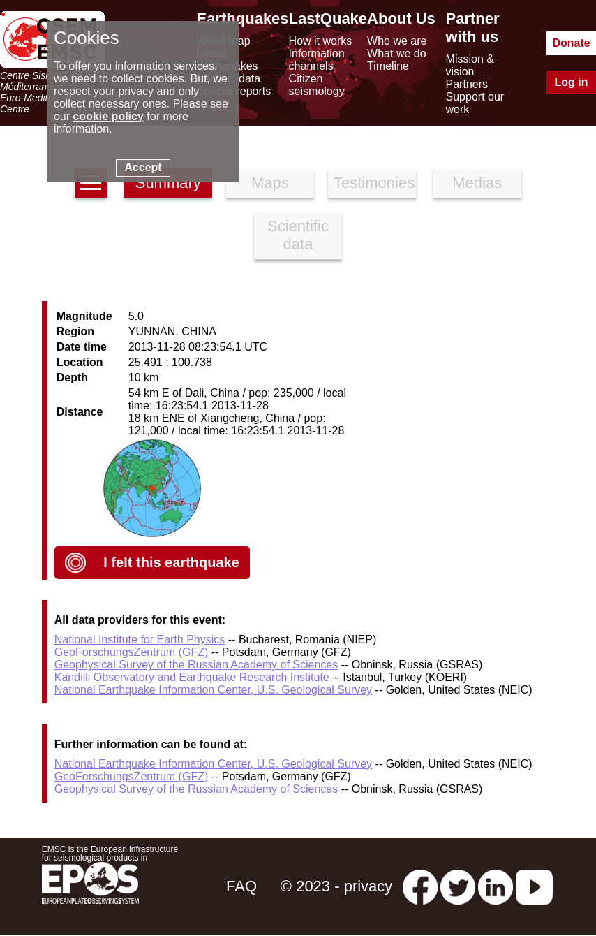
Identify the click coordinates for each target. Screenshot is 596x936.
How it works (320, 41)
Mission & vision (470, 65)
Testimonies (374, 182)
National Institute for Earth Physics (139, 639)
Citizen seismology (317, 85)
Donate (571, 43)
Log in (571, 82)
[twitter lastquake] (457, 886)
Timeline (388, 66)
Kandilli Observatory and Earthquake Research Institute (191, 677)
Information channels (317, 59)
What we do (396, 53)
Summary (168, 182)
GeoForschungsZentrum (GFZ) (131, 652)
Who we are (396, 41)
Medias (477, 182)
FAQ (241, 886)
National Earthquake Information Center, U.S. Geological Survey (213, 690)
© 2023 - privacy (337, 886)
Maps (270, 182)
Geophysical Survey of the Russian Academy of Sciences (196, 665)
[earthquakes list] (91, 183)
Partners (467, 84)
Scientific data (298, 235)
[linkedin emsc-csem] (495, 886)
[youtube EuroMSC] (534, 886)
